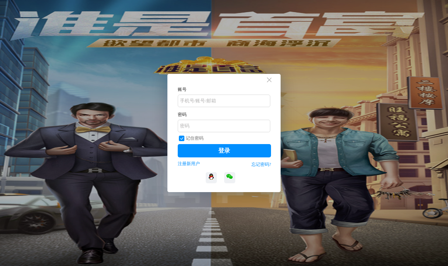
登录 (224, 150)
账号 (182, 89)
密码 (182, 114)
